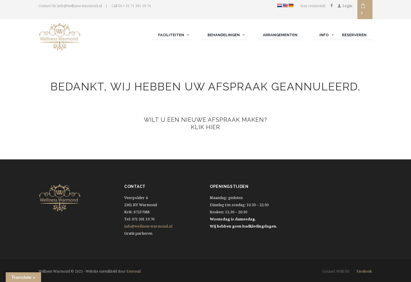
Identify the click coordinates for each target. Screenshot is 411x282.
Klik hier (205, 127)
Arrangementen (280, 35)
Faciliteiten (171, 35)
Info (324, 35)
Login (347, 6)
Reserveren (354, 35)
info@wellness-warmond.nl (148, 226)
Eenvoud (133, 271)
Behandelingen (223, 35)
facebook (364, 271)
